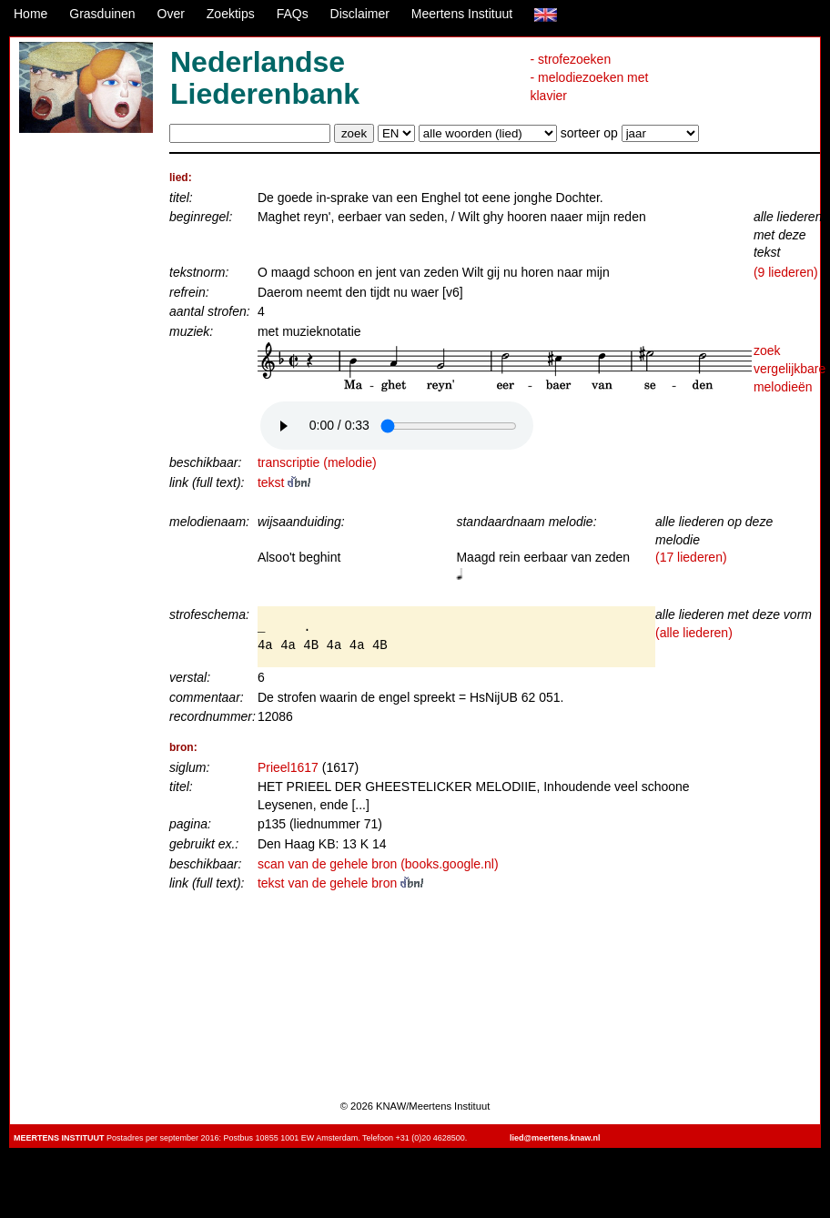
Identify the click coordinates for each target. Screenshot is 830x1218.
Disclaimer (360, 13)
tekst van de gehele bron (340, 883)
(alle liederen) (694, 632)
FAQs (293, 13)
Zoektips (231, 13)
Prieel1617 (288, 767)
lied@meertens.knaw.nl (555, 1137)
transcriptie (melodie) (317, 462)
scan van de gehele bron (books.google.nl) (378, 864)
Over (171, 13)
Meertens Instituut (461, 13)
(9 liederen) (786, 272)
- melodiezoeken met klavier (589, 86)
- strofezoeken (570, 59)
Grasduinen (102, 13)
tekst (284, 482)
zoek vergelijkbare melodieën (789, 368)
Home (30, 13)
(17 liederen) (691, 557)
